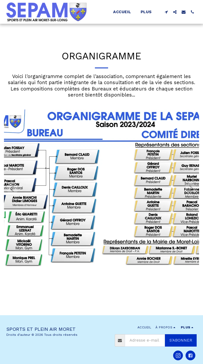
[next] (190, 188)
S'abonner (180, 340)
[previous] (12, 188)
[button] (166, 12)
